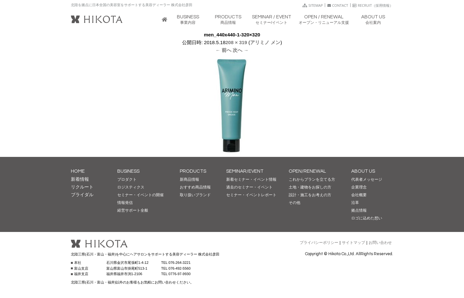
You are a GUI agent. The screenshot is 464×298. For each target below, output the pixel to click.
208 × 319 (236, 42)
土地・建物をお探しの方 (310, 187)
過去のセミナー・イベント (249, 187)
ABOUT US (363, 171)
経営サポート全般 (132, 210)
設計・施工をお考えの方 (310, 195)
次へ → (240, 50)
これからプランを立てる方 (312, 179)
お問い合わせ (380, 242)
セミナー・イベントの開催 (140, 195)
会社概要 (359, 195)
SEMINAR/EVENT (245, 171)
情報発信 (125, 202)
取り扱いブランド (195, 195)
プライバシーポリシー (319, 242)
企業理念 (359, 187)
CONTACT (337, 5)
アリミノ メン (265, 42)
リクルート (82, 186)
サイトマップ (353, 242)
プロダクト (127, 179)
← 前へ (223, 50)
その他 (294, 202)
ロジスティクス (130, 187)
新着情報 (80, 179)
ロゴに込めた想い (366, 218)
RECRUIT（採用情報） (373, 5)
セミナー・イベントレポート (251, 195)
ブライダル (82, 194)
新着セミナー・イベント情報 (251, 179)
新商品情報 (189, 179)
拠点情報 (359, 210)
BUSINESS (128, 171)
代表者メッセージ (366, 179)
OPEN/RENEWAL (307, 171)
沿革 (355, 202)
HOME (78, 171)
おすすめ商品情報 (195, 187)
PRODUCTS (193, 171)
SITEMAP (313, 5)
